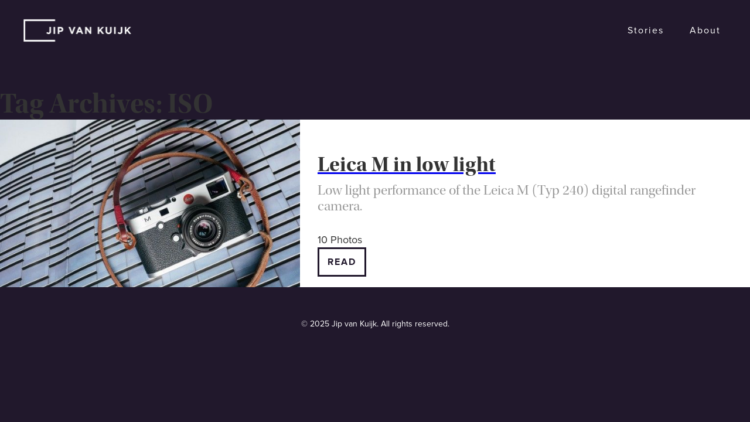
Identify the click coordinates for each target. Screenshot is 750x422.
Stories (646, 30)
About (705, 30)
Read (342, 262)
